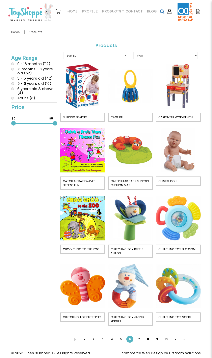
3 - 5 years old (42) (32, 78)
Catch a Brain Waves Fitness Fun (79, 183)
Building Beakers (75, 117)
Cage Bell (118, 117)
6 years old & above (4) (32, 91)
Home (15, 32)
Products (35, 32)
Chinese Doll (167, 181)
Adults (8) (23, 98)
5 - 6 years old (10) (31, 84)
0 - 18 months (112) (30, 64)
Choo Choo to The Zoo (81, 249)
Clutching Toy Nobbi (174, 317)
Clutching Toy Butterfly (82, 317)
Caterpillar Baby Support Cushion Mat (130, 183)
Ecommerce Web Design (141, 353)
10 (166, 339)
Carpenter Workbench (175, 117)
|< (75, 339)
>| (184, 339)
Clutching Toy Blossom (176, 249)
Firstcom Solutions (185, 353)
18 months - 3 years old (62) (32, 71)
